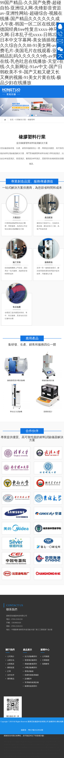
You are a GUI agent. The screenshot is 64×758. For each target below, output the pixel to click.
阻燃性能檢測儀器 (32, 675)
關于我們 (10, 649)
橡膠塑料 (31, 120)
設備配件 (28, 679)
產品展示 (27, 649)
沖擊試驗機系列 (31, 667)
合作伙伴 (10, 675)
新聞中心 (45, 649)
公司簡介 (10, 656)
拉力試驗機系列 (31, 656)
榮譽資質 (10, 667)
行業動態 (45, 660)
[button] (28, 115)
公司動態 (45, 656)
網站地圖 (59, 722)
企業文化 (10, 660)
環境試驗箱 (29, 671)
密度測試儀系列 (31, 660)
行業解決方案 (20, 120)
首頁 (11, 120)
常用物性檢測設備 (32, 682)
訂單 (9, 671)
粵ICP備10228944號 (35, 730)
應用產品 (10, 679)
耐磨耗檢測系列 (31, 686)
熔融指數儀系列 (31, 664)
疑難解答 (45, 664)
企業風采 (10, 664)
